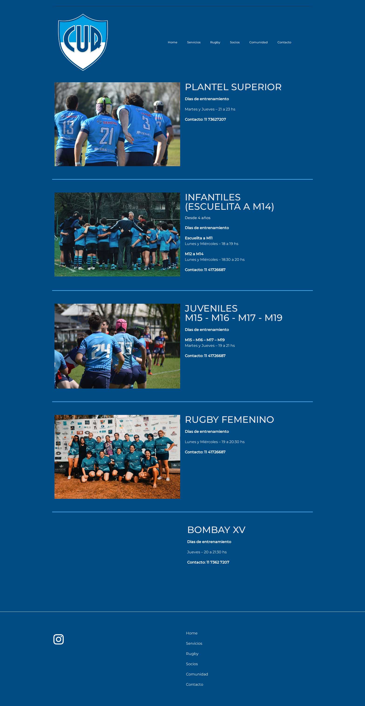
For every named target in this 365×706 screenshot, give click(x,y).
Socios (237, 42)
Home (178, 42)
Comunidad (260, 42)
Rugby (219, 42)
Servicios (198, 42)
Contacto (285, 42)
